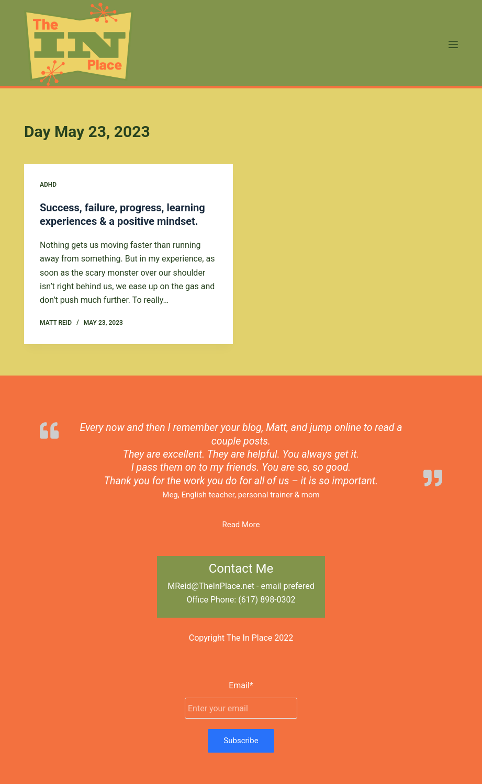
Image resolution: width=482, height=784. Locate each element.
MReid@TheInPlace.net (210, 586)
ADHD (48, 184)
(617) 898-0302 (266, 600)
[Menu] (453, 44)
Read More (241, 524)
